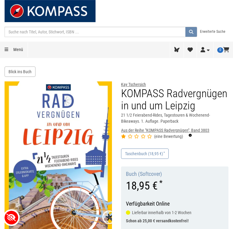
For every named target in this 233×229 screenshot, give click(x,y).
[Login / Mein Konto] (205, 50)
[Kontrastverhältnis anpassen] (11, 217)
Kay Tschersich (133, 84)
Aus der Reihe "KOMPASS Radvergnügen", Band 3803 (165, 130)
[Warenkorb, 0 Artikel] (223, 49)
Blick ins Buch (20, 71)
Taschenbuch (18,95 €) (145, 153)
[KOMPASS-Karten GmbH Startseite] (50, 10)
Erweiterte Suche (212, 31)
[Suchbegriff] (95, 32)
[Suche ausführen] (191, 32)
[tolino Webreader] (177, 49)
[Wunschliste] (190, 49)
